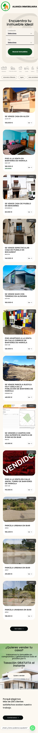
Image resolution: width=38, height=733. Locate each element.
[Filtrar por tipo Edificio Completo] (32, 69)
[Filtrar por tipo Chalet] (26, 69)
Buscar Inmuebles (20, 52)
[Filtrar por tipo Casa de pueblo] (20, 69)
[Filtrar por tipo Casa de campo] (13, 69)
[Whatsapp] (32, 728)
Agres (22, 77)
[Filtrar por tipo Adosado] (4, 70)
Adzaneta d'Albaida (9, 77)
